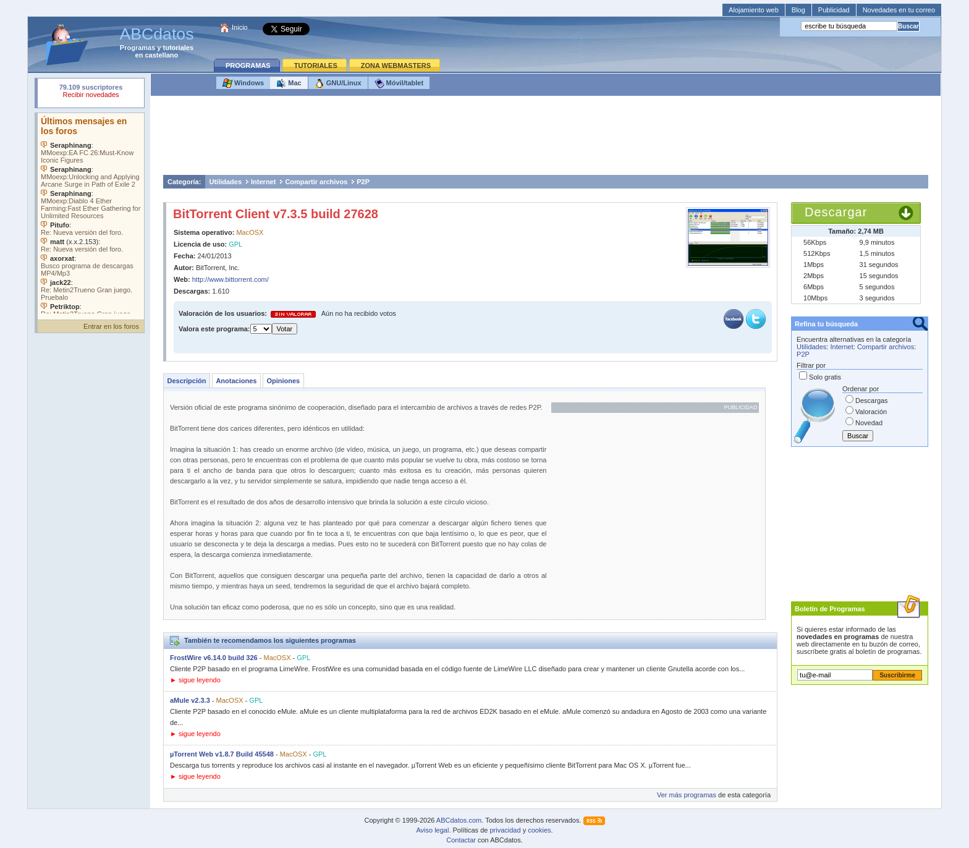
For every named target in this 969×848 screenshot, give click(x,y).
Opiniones (283, 380)
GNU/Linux (338, 83)
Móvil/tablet (399, 83)
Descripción (186, 380)
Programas (137, 47)
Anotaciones (236, 380)
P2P (363, 181)
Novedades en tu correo (899, 10)
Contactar (461, 840)
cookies (539, 830)
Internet (263, 181)
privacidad (504, 830)
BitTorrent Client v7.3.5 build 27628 (275, 214)
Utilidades (225, 181)
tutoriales (178, 47)
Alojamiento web (754, 10)
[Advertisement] (546, 138)
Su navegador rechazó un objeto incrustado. (91, 92)
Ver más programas (686, 795)
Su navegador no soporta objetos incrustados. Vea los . (91, 213)
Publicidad (834, 10)
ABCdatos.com (458, 820)
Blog (798, 10)
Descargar (836, 212)
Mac (288, 83)
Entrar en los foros (111, 326)
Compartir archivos (316, 181)
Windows (243, 83)
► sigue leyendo (195, 680)
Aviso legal (432, 830)
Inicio (240, 27)
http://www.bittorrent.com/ (230, 279)
